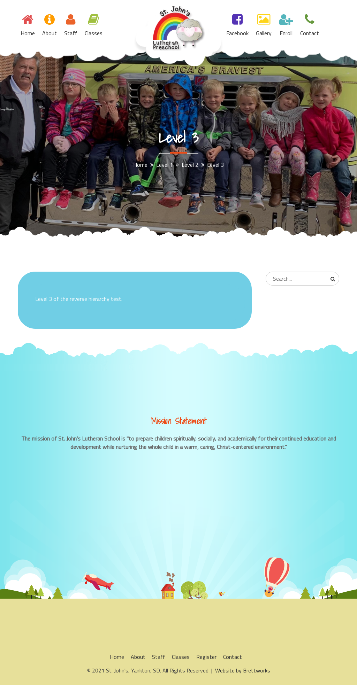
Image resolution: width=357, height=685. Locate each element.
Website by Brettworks (242, 670)
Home (28, 33)
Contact (309, 33)
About (49, 33)
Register (206, 657)
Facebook (237, 33)
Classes (93, 33)
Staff (70, 33)
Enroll (286, 33)
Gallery (264, 33)
